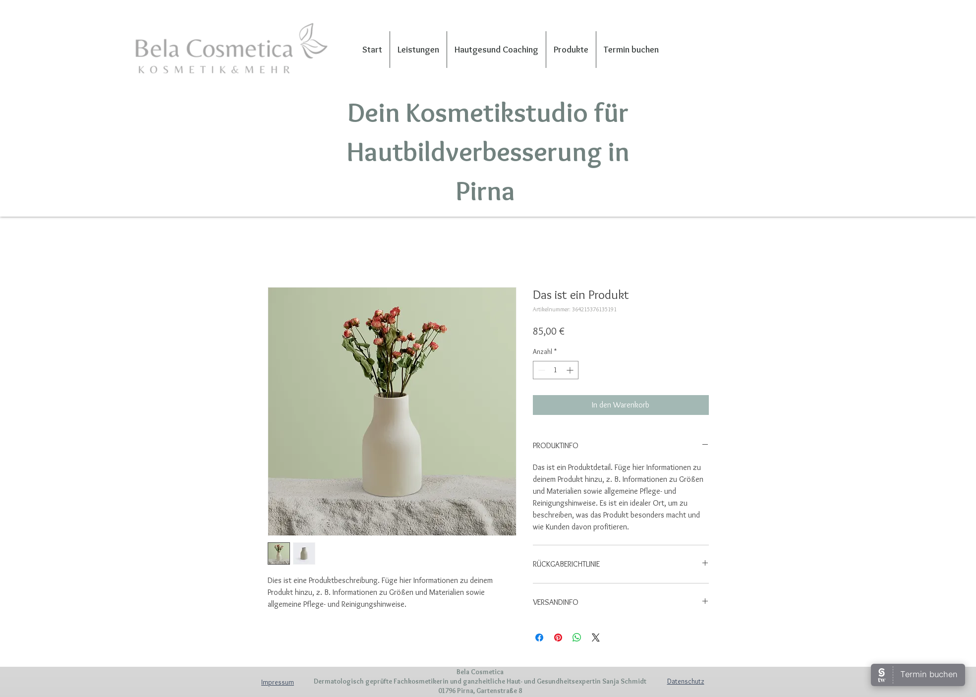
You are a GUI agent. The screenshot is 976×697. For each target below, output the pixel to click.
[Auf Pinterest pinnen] (558, 637)
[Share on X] (596, 637)
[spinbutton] (556, 370)
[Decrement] (540, 370)
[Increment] (571, 370)
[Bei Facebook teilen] (539, 637)
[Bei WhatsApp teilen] (577, 637)
